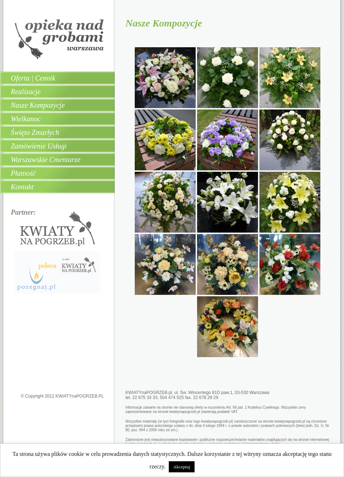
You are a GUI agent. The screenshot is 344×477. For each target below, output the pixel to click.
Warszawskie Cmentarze (45, 160)
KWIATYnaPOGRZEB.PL (80, 396)
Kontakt (22, 187)
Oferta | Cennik (33, 78)
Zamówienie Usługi (39, 146)
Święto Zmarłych (35, 132)
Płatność (23, 173)
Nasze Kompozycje (38, 105)
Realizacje (25, 92)
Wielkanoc (25, 119)
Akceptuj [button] (181, 466)
